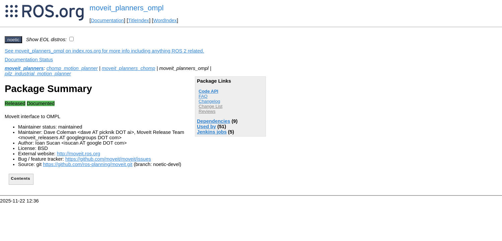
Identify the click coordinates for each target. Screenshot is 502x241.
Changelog (209, 101)
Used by (206, 126)
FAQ (203, 96)
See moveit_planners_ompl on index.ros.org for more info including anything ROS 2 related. (104, 51)
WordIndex (165, 20)
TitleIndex (138, 20)
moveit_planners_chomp (128, 68)
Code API (208, 91)
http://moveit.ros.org (78, 153)
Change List (210, 106)
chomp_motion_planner (72, 68)
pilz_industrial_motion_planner (38, 73)
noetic (13, 39)
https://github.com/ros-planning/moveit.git (87, 164)
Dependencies (213, 121)
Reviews (207, 111)
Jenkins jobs (212, 132)
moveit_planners (24, 68)
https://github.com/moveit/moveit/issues (108, 159)
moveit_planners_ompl (126, 8)
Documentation (107, 20)
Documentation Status (29, 59)
